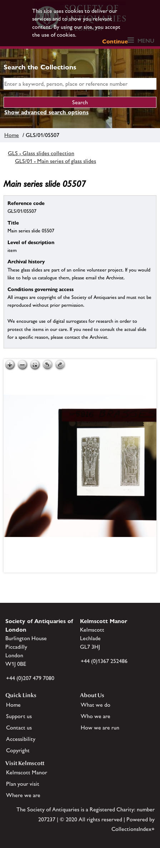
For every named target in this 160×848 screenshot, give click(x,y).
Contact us (19, 727)
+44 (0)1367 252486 (104, 661)
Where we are (23, 795)
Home (11, 135)
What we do (95, 704)
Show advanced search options (46, 112)
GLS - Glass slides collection (41, 153)
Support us (19, 716)
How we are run (100, 727)
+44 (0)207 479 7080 (30, 678)
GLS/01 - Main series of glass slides (55, 161)
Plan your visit (22, 783)
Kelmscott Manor (26, 772)
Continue (115, 41)
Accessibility (20, 739)
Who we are (95, 716)
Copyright (18, 750)
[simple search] (80, 84)
